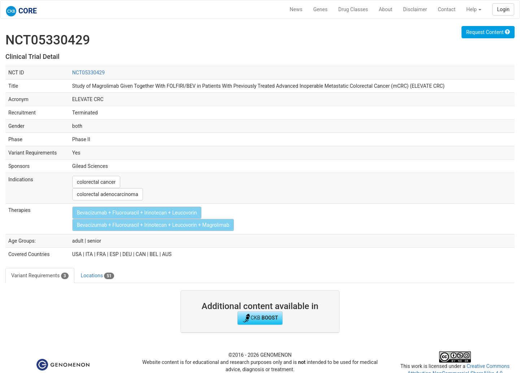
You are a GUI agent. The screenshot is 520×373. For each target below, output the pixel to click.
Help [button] (473, 9)
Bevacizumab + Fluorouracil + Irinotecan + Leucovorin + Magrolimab (153, 225)
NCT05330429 (88, 72)
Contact (446, 9)
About (385, 9)
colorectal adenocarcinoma (107, 194)
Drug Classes (353, 9)
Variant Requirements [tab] (40, 276)
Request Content (488, 32)
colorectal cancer (96, 182)
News (296, 9)
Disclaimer (415, 9)
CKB (260, 318)
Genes (320, 9)
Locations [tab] (97, 276)
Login (503, 9)
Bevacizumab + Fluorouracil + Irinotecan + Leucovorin (137, 213)
